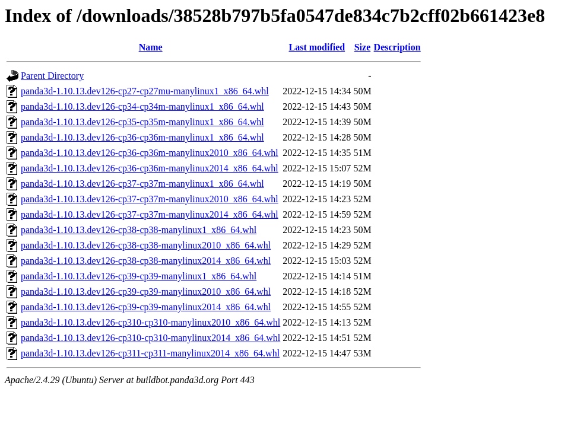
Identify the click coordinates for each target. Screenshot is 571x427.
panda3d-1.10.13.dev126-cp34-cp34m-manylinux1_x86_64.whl (142, 106)
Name (151, 47)
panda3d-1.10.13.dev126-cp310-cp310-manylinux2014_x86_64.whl (150, 338)
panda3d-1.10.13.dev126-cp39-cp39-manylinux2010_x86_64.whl (146, 291)
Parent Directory (52, 76)
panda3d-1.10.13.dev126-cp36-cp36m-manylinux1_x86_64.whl (142, 137)
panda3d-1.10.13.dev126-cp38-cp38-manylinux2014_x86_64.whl (146, 261)
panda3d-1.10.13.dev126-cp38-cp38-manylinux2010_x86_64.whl (146, 245)
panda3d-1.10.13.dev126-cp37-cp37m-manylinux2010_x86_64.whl (149, 199)
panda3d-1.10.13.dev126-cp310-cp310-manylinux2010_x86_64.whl (150, 322)
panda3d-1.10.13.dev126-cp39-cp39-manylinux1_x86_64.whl (138, 276)
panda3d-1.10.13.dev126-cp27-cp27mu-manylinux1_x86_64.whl (145, 91)
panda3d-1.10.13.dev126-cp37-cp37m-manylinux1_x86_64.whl (142, 184)
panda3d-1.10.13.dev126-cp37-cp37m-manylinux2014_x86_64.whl (149, 214)
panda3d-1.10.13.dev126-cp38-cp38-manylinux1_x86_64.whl (138, 230)
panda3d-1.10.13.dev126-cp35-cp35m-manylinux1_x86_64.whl (142, 122)
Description (397, 47)
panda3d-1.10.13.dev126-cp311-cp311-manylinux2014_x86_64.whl (150, 353)
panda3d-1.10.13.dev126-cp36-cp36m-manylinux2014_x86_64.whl (149, 168)
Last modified (316, 47)
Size (362, 47)
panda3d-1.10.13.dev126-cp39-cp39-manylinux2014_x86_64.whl (146, 307)
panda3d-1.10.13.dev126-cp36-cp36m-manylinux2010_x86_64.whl (149, 153)
